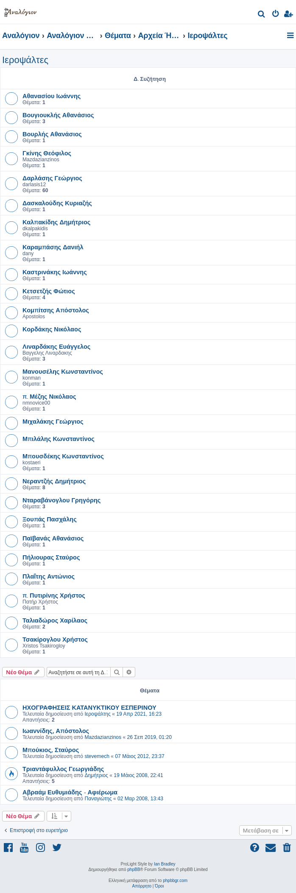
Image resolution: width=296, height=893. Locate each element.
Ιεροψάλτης (97, 714)
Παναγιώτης (98, 799)
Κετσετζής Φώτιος (48, 291)
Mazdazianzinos (102, 737)
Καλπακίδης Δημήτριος (56, 222)
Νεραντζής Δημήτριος (54, 481)
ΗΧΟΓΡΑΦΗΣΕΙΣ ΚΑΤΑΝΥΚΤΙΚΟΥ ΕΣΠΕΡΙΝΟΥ (89, 707)
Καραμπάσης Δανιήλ (53, 247)
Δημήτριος (96, 775)
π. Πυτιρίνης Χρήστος (53, 595)
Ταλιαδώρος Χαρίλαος (54, 620)
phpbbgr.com (175, 880)
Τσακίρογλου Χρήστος (55, 639)
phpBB (133, 869)
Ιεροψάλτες (25, 60)
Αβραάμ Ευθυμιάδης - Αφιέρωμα (69, 792)
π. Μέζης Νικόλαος (49, 396)
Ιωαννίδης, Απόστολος (55, 730)
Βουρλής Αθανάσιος (52, 134)
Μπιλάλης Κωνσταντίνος (58, 438)
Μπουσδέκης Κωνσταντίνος (63, 456)
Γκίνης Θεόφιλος (46, 153)
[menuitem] (262, 15)
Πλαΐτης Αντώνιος (48, 576)
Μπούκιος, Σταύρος (50, 749)
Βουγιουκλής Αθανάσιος (58, 115)
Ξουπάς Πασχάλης (49, 519)
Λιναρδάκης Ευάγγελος (56, 346)
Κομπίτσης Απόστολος (55, 310)
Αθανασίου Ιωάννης (51, 95)
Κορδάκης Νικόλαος (51, 329)
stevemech (96, 756)
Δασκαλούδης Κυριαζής (57, 203)
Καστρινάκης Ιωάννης (54, 272)
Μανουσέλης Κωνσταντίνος (62, 371)
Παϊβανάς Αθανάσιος (53, 538)
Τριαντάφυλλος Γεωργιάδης (63, 768)
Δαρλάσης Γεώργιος (52, 178)
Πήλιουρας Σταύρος (51, 557)
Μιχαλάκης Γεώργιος (53, 421)
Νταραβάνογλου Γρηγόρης (61, 500)
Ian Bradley (165, 864)
